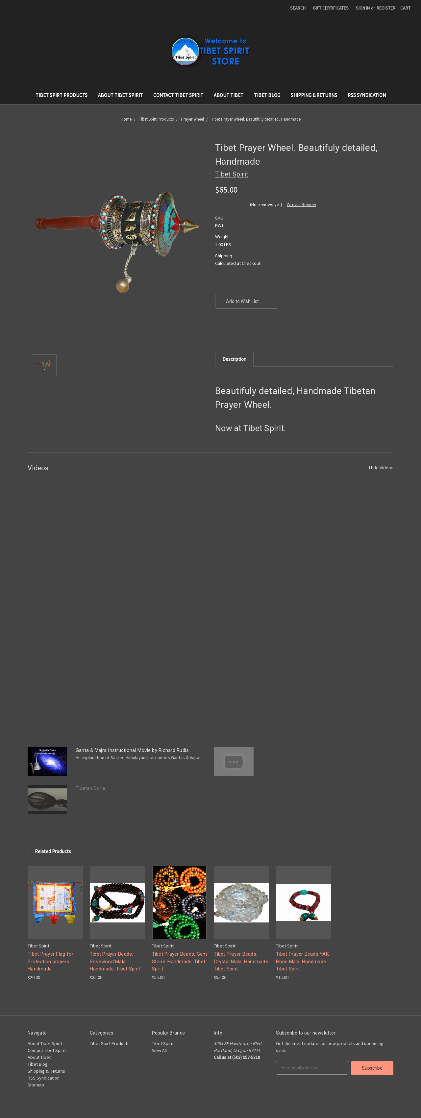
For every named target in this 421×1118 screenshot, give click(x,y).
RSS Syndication (367, 95)
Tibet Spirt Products (61, 95)
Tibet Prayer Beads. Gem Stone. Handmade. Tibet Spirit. (179, 961)
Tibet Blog (267, 95)
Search (298, 8)
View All (159, 1050)
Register (386, 8)
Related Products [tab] (53, 851)
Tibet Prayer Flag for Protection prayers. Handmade (50, 961)
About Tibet (228, 95)
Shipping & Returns (314, 95)
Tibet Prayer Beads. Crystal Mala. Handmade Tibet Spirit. (241, 961)
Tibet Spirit (163, 1043)
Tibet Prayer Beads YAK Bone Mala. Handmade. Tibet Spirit (302, 961)
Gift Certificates (331, 8)
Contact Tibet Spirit (178, 95)
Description (234, 359)
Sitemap (36, 1085)
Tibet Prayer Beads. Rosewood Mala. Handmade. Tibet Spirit (115, 961)
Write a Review (301, 204)
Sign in (363, 8)
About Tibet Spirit (120, 95)
